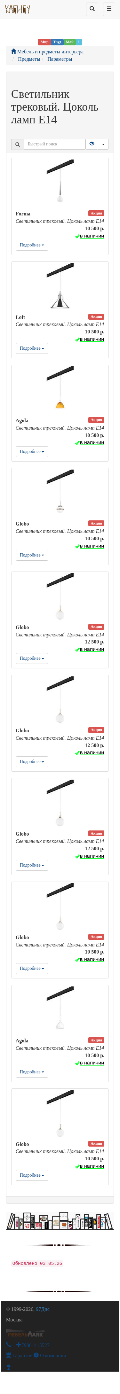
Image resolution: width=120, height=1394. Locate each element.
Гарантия (19, 1355)
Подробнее (32, 245)
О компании (50, 1355)
